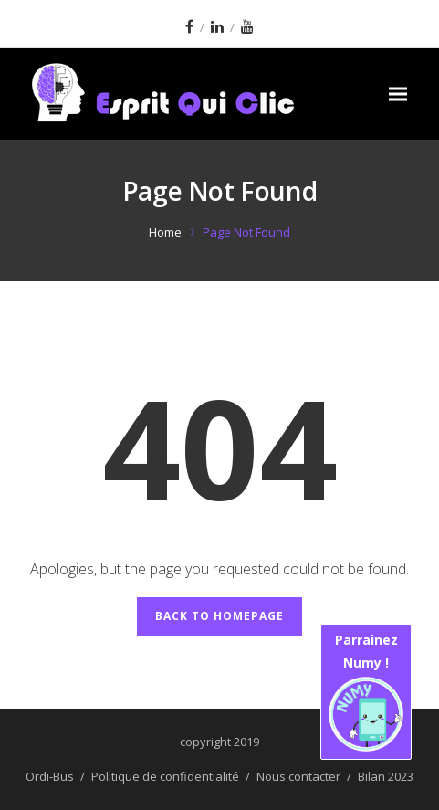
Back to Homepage (219, 616)
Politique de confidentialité (165, 776)
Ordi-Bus (50, 776)
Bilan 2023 (385, 776)
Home (165, 232)
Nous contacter (298, 776)
